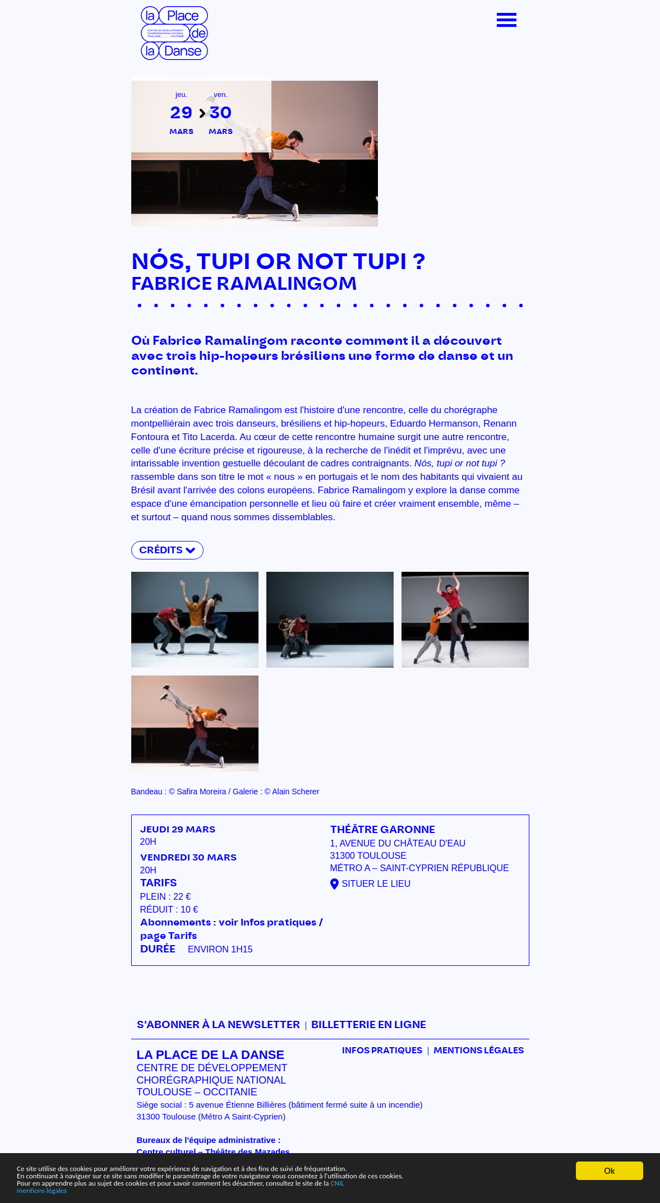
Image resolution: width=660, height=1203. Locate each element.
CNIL (433, 1180)
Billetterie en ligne (368, 1025)
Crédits (161, 550)
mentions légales (49, 1190)
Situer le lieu (376, 884)
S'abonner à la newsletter (218, 1025)
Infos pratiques (382, 1051)
